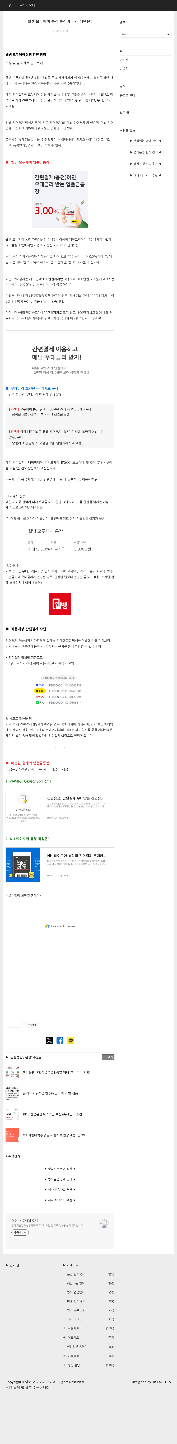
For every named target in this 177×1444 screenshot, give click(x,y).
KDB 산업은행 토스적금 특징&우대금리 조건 (52, 1167)
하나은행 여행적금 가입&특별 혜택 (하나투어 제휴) (56, 1126)
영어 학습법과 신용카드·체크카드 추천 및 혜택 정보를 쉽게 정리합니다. (47, 1278)
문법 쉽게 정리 (90, 1327)
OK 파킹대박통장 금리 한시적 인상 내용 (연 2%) (55, 1188)
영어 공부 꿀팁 (90, 1363)
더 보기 (108, 1110)
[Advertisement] (60, 62)
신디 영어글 (90, 1372)
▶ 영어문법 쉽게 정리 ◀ (60, 1232)
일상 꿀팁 (90, 1418)
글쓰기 (124, 68)
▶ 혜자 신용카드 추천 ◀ (60, 1242)
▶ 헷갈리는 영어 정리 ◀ (60, 1221)
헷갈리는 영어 (90, 1336)
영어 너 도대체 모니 (24, 1273)
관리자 (124, 59)
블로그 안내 (127, 95)
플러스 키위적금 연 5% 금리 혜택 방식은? (50, 1146)
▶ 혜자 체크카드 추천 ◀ (60, 1253)
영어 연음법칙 (90, 1345)
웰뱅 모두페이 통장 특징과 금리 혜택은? (60, 21)
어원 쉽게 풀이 (90, 1354)
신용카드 (90, 1381)
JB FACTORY (162, 1435)
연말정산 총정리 (90, 1400)
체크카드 (90, 1390)
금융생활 (90, 1409)
